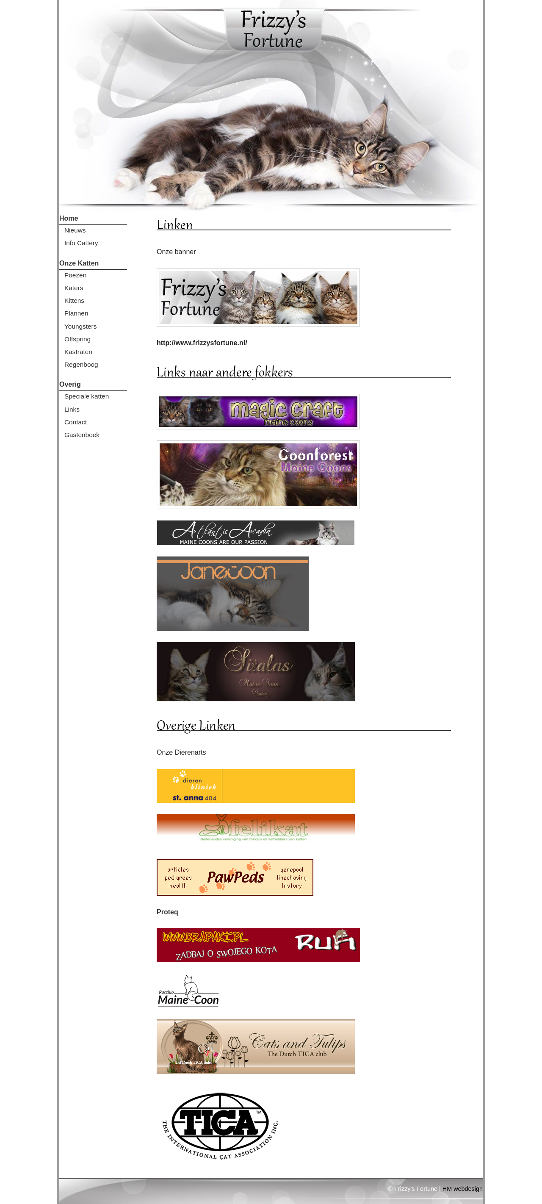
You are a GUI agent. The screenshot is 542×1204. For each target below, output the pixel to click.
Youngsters (80, 326)
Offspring (77, 339)
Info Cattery (81, 242)
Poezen (75, 275)
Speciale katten (86, 396)
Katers (73, 287)
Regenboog (81, 364)
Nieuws (75, 230)
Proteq (167, 912)
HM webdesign (462, 1188)
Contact (75, 422)
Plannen (76, 313)
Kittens (74, 300)
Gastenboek (82, 434)
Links (72, 409)
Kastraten (78, 351)
